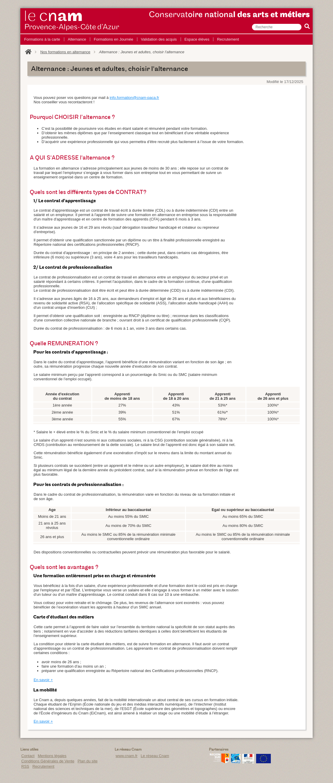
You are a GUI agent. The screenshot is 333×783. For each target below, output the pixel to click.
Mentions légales (52, 756)
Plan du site (88, 761)
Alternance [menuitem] (77, 39)
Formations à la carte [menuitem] (42, 39)
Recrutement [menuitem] (228, 39)
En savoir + (43, 680)
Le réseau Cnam (155, 756)
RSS (25, 766)
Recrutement (43, 766)
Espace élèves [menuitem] (197, 39)
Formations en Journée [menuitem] (113, 39)
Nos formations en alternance (65, 52)
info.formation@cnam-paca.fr (134, 97)
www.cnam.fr (126, 756)
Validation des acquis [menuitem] (159, 39)
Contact (27, 756)
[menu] (131, 39)
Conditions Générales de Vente (47, 761)
